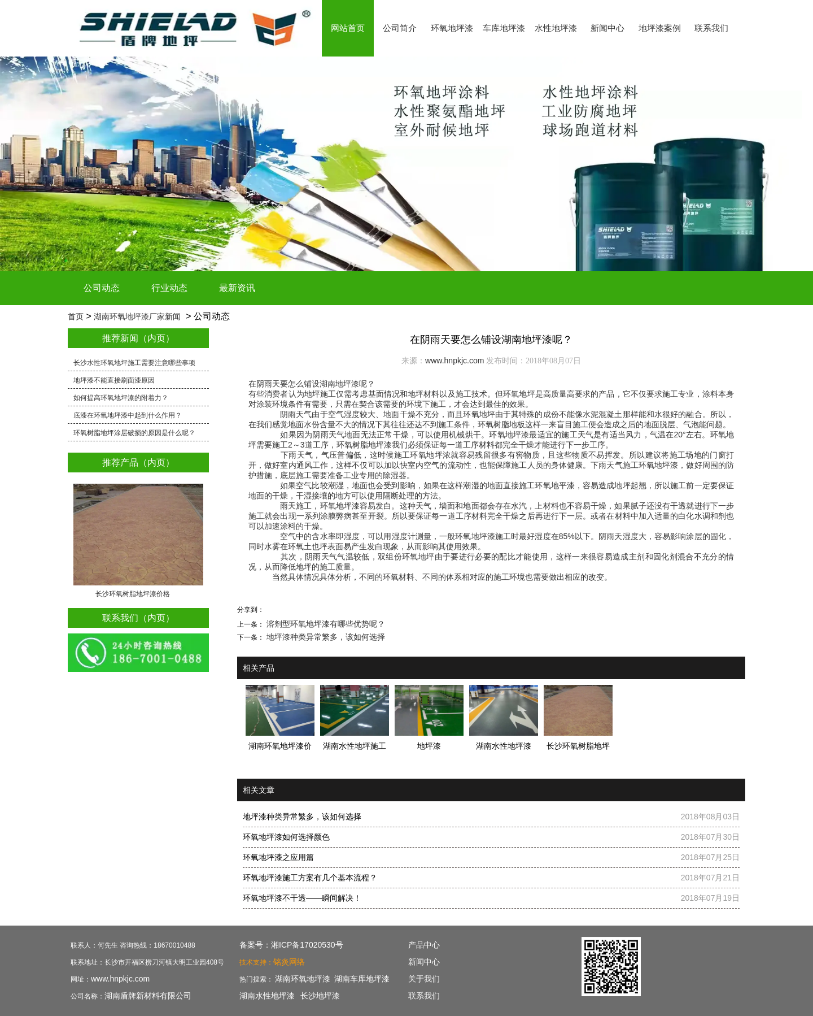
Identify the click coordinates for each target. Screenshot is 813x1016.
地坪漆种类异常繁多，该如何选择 (324, 636)
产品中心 (424, 944)
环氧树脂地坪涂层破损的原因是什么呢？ (134, 433)
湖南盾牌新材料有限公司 (147, 995)
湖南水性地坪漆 (267, 995)
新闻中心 (607, 28)
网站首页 (348, 28)
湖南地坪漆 (339, 383)
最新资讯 (237, 288)
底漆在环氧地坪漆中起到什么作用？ (127, 415)
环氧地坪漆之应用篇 (278, 857)
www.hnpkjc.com (454, 360)
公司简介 (400, 28)
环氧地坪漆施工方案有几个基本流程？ (310, 877)
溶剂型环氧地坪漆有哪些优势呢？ (324, 623)
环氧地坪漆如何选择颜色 (286, 836)
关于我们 (424, 978)
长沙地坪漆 (320, 995)
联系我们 (711, 28)
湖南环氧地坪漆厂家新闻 (137, 316)
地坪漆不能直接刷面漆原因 (114, 380)
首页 (76, 316)
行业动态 (169, 288)
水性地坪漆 (556, 28)
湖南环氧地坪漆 (302, 978)
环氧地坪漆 (452, 28)
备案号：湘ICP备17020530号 (291, 944)
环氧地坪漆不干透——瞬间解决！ (302, 897)
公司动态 (102, 288)
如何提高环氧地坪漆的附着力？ (120, 398)
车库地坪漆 (504, 28)
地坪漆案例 (660, 28)
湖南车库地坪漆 (362, 978)
